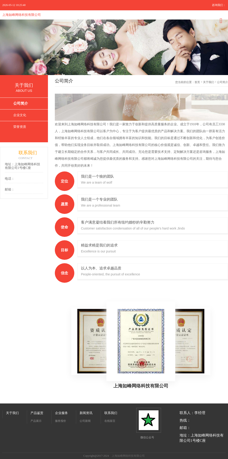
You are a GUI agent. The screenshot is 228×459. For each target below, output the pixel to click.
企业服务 (61, 413)
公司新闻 (85, 421)
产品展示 (36, 421)
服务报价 (60, 421)
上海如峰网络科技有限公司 (21, 15)
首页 (197, 82)
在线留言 (109, 421)
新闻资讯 (86, 413)
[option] (114, 47)
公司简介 (20, 103)
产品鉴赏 (37, 413)
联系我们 (110, 413)
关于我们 (208, 82)
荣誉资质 (19, 127)
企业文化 (19, 115)
